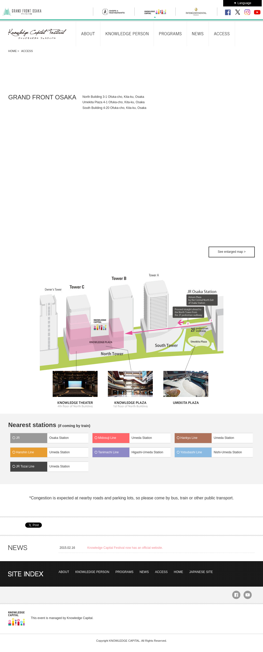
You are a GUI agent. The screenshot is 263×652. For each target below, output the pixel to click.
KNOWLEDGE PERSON (92, 572)
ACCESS (161, 572)
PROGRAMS (124, 572)
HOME (12, 51)
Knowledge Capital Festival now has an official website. (125, 548)
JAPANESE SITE (201, 572)
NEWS (144, 572)
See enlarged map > (232, 252)
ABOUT (64, 572)
